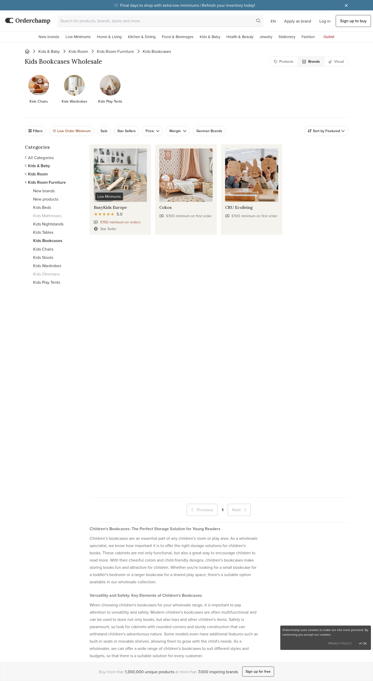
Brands (311, 61)
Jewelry (266, 36)
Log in (325, 21)
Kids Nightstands (48, 224)
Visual (336, 61)
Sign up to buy (353, 21)
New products (45, 199)
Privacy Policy (340, 643)
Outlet (329, 36)
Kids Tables (43, 232)
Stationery (286, 36)
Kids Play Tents (46, 282)
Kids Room (78, 51)
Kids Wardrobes (47, 265)
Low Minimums (78, 36)
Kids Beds (42, 207)
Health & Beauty (239, 36)
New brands (49, 36)
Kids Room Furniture (115, 51)
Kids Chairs (43, 249)
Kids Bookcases (47, 241)
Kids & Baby (210, 36)
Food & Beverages (177, 36)
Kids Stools (43, 257)
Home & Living (109, 36)
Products (283, 61)
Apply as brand (297, 21)
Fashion (308, 36)
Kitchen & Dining (142, 36)
